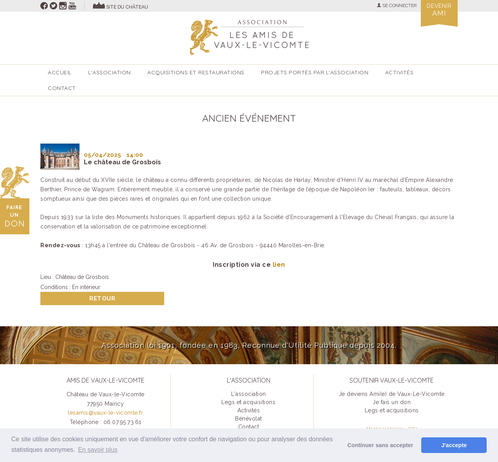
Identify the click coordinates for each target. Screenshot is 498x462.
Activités (248, 410)
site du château (127, 7)
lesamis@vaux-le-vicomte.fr (105, 413)
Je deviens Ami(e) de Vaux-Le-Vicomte (392, 394)
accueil (60, 72)
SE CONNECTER (397, 5)
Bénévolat (248, 418)
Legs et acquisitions (248, 402)
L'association (109, 72)
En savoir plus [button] (98, 449)
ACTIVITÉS (399, 72)
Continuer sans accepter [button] (380, 445)
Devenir (439, 10)
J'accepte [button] (454, 445)
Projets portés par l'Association (314, 72)
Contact (62, 88)
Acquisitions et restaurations (195, 72)
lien (279, 264)
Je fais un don (392, 402)
